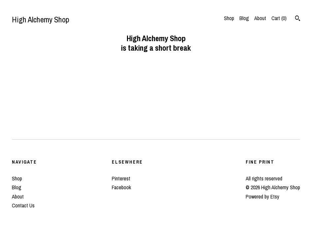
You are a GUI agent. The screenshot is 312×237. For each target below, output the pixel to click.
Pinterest (121, 178)
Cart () (279, 18)
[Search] (297, 19)
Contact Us (23, 205)
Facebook (121, 187)
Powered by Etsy (262, 196)
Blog (244, 18)
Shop (229, 18)
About (260, 18)
